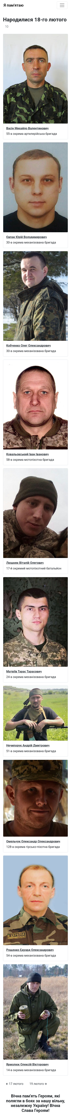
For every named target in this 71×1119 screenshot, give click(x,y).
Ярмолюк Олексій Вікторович (27, 1064)
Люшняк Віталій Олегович (25, 563)
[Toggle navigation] (62, 5)
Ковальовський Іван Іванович (27, 454)
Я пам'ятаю (13, 5)
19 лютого (38, 1084)
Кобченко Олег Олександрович (28, 345)
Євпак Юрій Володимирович (26, 237)
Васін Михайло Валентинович (27, 128)
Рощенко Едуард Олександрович (30, 950)
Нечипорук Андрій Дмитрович (27, 745)
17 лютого (14, 1084)
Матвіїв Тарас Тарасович (24, 671)
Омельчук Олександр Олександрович (33, 841)
